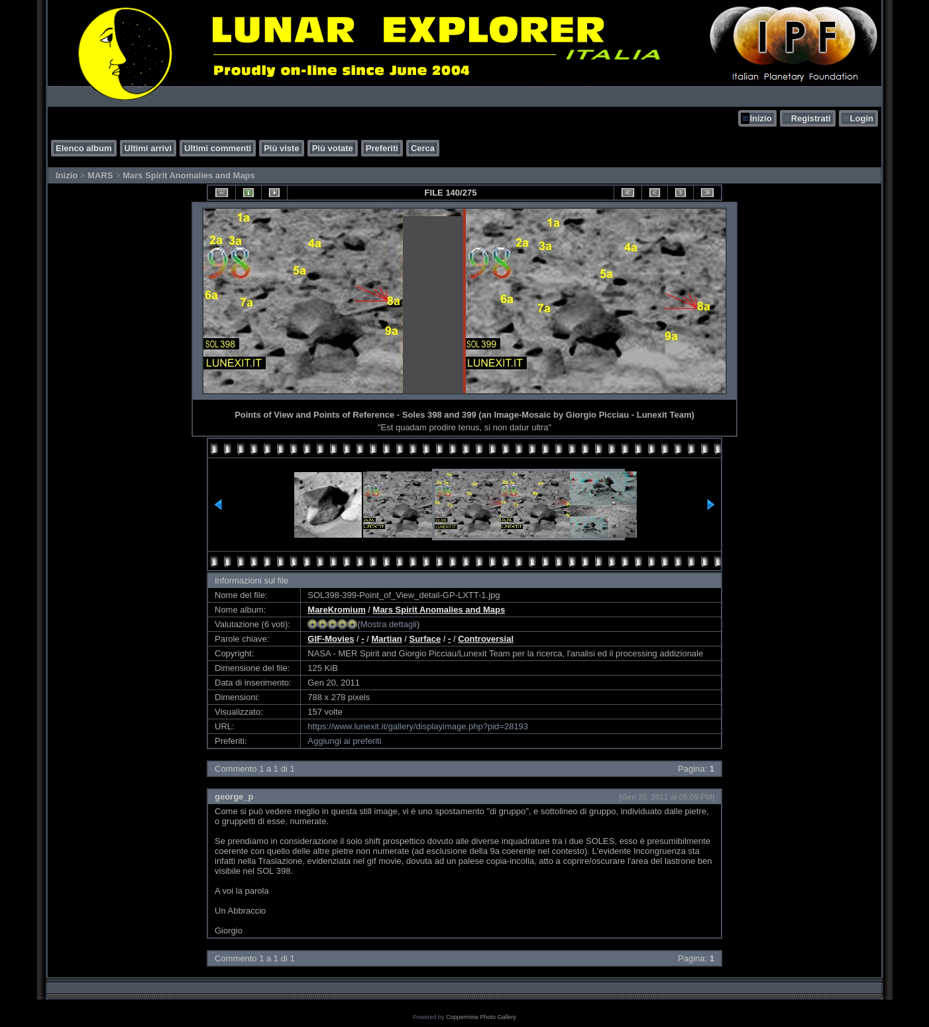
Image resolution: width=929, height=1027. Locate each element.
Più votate (332, 148)
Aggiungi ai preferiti (344, 741)
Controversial (486, 639)
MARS (100, 175)
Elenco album (84, 148)
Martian (386, 639)
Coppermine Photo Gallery (481, 1017)
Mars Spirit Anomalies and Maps (189, 175)
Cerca (423, 148)
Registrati (811, 118)
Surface (425, 639)
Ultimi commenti (217, 148)
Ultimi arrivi (148, 148)
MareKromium (336, 610)
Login (861, 118)
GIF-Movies (330, 639)
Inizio (760, 118)
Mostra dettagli (388, 624)
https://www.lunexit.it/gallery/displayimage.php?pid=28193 (417, 726)
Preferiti (382, 148)
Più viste (281, 148)
